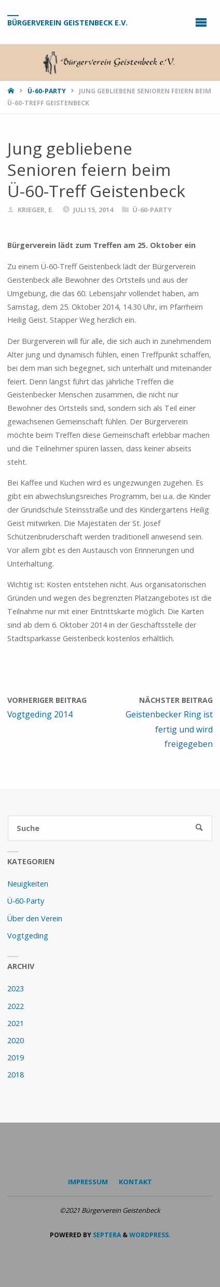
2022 (15, 1006)
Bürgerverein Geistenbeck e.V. (67, 22)
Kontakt (135, 1181)
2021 (15, 1023)
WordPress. (150, 1234)
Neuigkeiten (27, 884)
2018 (15, 1075)
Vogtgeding (27, 935)
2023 (15, 988)
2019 (15, 1057)
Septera (106, 1234)
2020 (15, 1040)
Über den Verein (34, 918)
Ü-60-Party (47, 91)
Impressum (88, 1181)
